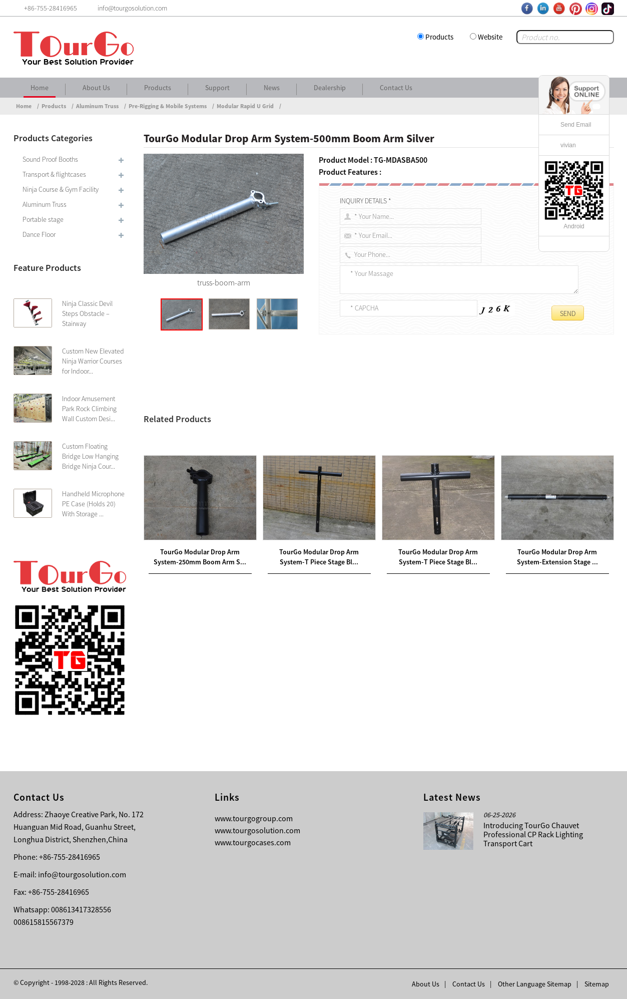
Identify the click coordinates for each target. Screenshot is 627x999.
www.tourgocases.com (253, 842)
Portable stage (43, 219)
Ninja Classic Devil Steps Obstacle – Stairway (87, 313)
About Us (96, 87)
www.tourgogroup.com (254, 818)
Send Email (575, 124)
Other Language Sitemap (534, 983)
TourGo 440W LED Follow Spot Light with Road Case (242, 505)
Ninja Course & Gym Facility (61, 189)
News (272, 87)
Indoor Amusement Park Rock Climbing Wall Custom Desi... (89, 408)
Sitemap (596, 983)
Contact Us (396, 87)
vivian (568, 145)
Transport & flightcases (54, 174)
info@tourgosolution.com (82, 874)
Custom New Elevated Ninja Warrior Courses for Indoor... (93, 361)
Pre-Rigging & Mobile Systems (168, 106)
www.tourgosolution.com (257, 830)
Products (439, 37)
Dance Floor (39, 234)
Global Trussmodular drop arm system (498, 442)
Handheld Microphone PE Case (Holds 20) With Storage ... (93, 503)
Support (217, 87)
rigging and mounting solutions (310, 456)
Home (40, 87)
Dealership (330, 87)
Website (490, 37)
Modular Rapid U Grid (245, 106)
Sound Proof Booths (50, 159)
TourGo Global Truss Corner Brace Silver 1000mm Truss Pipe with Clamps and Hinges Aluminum (314, 493)
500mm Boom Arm (354, 409)
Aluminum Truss (97, 106)
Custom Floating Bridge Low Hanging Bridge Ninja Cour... (90, 456)
